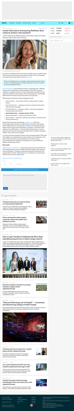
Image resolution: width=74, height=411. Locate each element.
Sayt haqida (20, 401)
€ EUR (52, 30)
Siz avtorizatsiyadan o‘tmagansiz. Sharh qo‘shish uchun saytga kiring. (24, 180)
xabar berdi (29, 77)
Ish (18, 403)
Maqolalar (18, 23)
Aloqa (61, 40)
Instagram (33, 401)
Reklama (51, 40)
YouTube (32, 403)
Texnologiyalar (12, 215)
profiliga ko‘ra (28, 122)
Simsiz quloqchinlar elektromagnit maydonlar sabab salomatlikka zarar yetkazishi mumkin (15, 219)
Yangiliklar (12, 23)
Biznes (10, 234)
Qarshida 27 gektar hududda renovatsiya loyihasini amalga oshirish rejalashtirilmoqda (17, 287)
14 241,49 (58, 30)
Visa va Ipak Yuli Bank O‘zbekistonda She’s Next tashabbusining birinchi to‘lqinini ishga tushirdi (23, 238)
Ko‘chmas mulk (27, 23)
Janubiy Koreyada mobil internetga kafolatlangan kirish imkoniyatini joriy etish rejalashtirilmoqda (17, 382)
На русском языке (43, 28)
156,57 (58, 33)
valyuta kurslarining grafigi (56, 36)
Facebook (33, 399)
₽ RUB (52, 33)
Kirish (5, 188)
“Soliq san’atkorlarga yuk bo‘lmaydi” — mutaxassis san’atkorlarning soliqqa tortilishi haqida (24, 303)
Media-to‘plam (57, 40)
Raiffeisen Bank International (11, 147)
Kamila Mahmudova (8, 88)
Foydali (34, 23)
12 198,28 (58, 28)
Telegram (32, 397)
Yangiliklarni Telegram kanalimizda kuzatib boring (24, 169)
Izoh (10, 164)
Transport (11, 199)
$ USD (52, 28)
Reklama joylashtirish (22, 399)
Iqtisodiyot (11, 300)
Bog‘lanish (20, 397)
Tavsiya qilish (18, 164)
